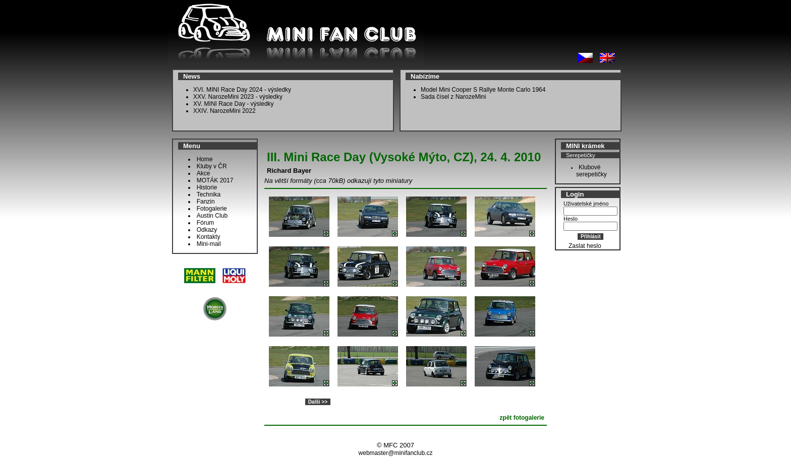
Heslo (570, 219)
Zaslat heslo (585, 245)
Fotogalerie (212, 208)
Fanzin (206, 201)
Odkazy (207, 229)
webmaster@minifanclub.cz (396, 452)
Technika (208, 194)
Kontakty (208, 236)
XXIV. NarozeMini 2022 (224, 110)
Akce (203, 173)
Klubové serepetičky (589, 171)
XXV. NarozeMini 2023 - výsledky (237, 96)
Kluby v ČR (212, 166)
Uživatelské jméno (585, 204)
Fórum (205, 222)
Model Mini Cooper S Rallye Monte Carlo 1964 (483, 89)
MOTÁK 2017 (215, 180)
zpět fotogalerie (521, 417)
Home (205, 159)
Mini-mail (209, 243)
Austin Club (212, 215)
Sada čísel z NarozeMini (453, 96)
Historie (207, 187)
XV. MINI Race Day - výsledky (233, 103)
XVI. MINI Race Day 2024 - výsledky (242, 89)
